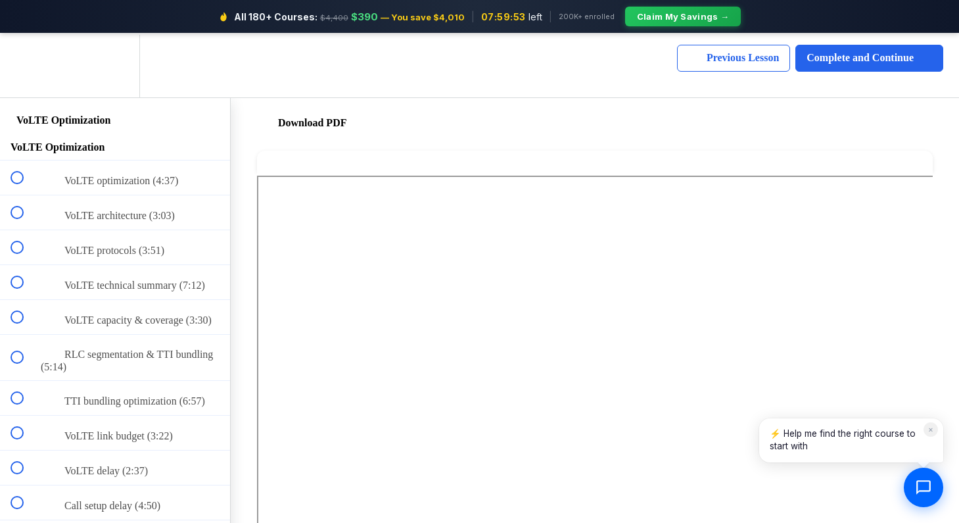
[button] (24, 64)
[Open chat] (923, 487)
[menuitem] (115, 64)
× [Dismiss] (930, 429)
